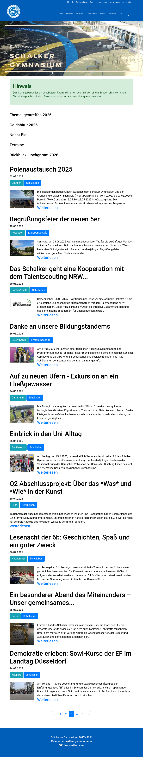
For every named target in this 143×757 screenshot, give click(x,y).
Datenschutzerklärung (85, 2)
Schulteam (69, 14)
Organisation (80, 14)
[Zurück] (55, 714)
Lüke (14, 505)
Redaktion (17, 232)
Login (128, 2)
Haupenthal (18, 558)
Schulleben (32, 182)
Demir (15, 616)
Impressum (102, 2)
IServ (121, 14)
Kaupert (16, 674)
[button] (10, 48)
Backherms (18, 447)
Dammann (18, 397)
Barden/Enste (19, 290)
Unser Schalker (92, 14)
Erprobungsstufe (37, 232)
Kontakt (102, 14)
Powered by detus (71, 745)
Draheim (16, 182)
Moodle (70, 2)
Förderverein (113, 14)
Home (61, 14)
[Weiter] (88, 714)
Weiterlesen (47, 207)
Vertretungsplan (117, 2)
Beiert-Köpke (19, 339)
